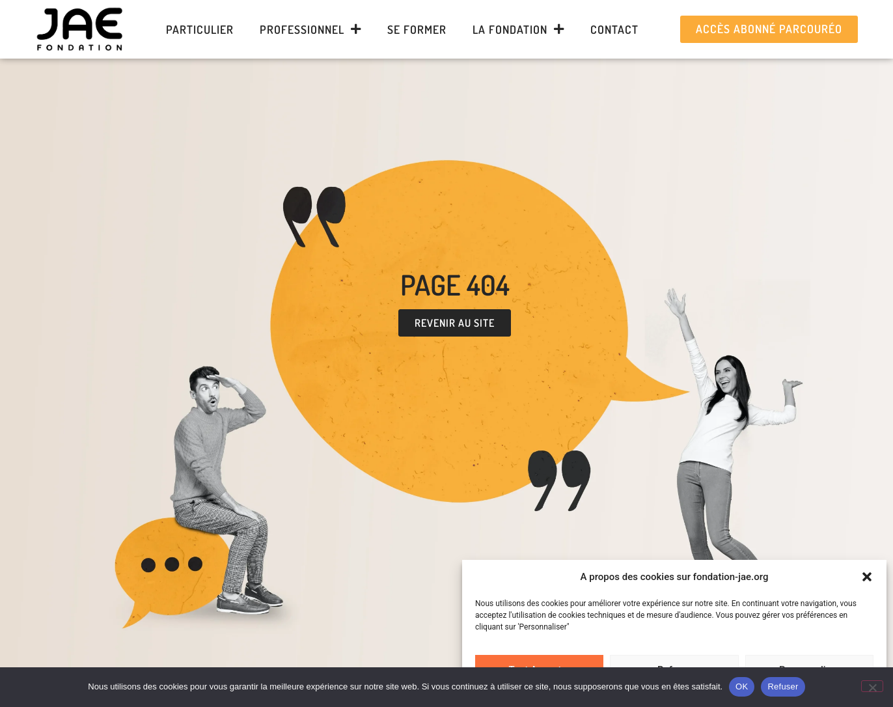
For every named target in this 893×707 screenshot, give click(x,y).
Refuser (782, 686)
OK (741, 686)
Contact (614, 29)
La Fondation (518, 29)
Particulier (200, 29)
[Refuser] (872, 686)
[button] (866, 576)
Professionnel (310, 29)
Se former (416, 29)
